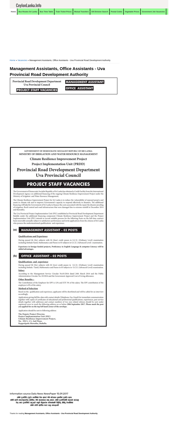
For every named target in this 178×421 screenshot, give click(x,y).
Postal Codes (116, 12)
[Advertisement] (65, 38)
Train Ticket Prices (64, 12)
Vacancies (22, 60)
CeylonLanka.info (28, 5)
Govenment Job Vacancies (153, 12)
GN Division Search (99, 12)
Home (13, 12)
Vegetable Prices (132, 12)
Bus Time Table (46, 12)
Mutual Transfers (81, 12)
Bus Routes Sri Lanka (27, 12)
